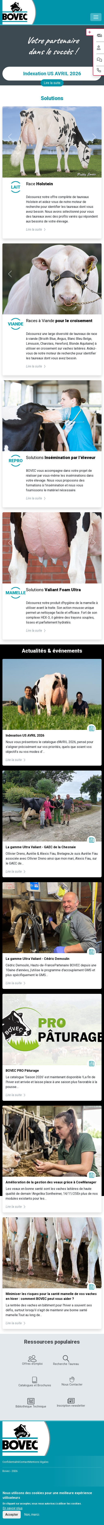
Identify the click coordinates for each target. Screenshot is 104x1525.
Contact (23, 1461)
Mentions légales (38, 1461)
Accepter (11, 1514)
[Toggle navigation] (96, 17)
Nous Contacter (72, 1381)
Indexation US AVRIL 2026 (52, 73)
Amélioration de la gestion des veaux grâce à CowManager (51, 1182)
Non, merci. (32, 1514)
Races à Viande (59, 320)
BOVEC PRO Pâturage (22, 1071)
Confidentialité (10, 1461)
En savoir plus (13, 1508)
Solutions (60, 457)
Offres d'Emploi (32, 1360)
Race (39, 183)
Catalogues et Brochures (34, 1382)
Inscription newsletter (71, 1402)
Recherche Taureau (66, 1360)
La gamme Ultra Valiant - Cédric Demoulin (37, 959)
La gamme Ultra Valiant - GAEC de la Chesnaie (41, 847)
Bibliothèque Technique (31, 1403)
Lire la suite (52, 83)
